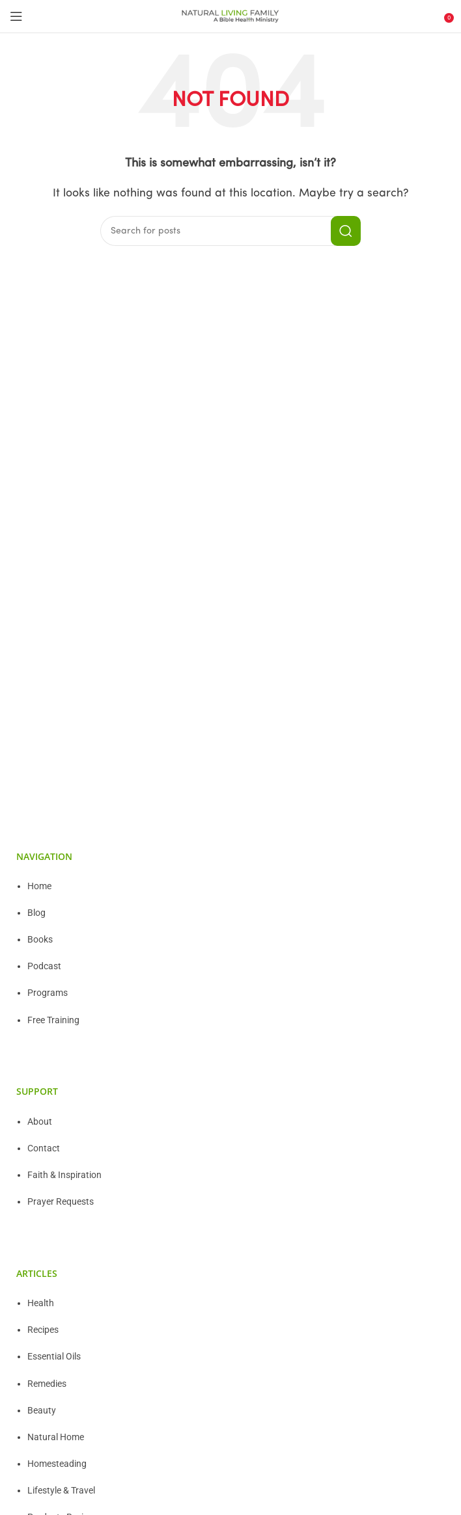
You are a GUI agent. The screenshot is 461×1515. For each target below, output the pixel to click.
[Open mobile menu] (16, 16)
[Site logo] (230, 16)
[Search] (230, 231)
